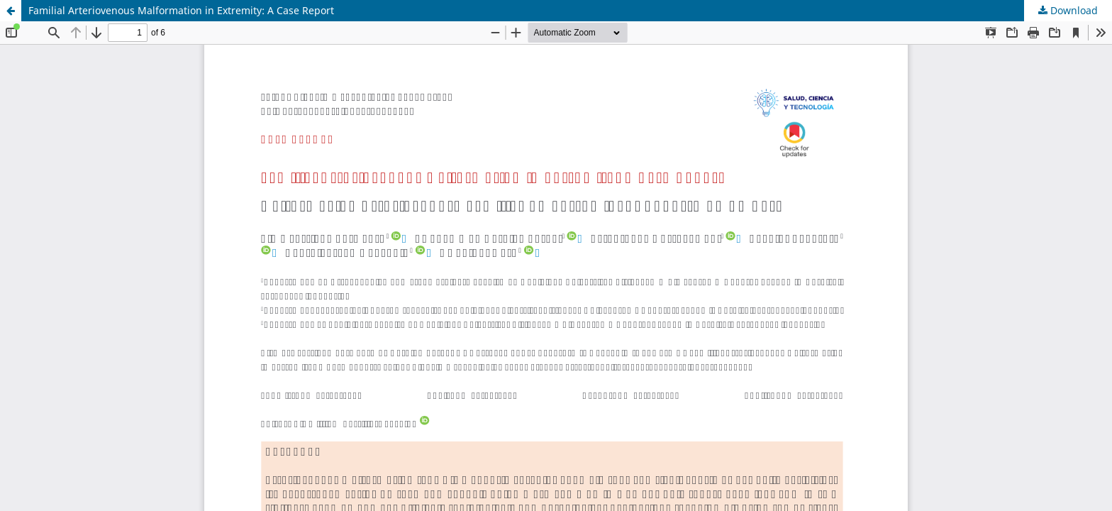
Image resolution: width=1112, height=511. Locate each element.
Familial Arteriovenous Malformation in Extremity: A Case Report (181, 10)
